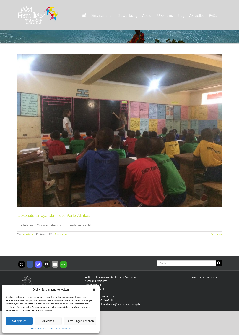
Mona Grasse (27, 234)
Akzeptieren (19, 321)
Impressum (66, 328)
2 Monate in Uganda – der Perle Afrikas (53, 215)
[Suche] (219, 263)
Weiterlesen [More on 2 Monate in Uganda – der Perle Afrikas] (216, 234)
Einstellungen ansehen (80, 321)
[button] (94, 289)
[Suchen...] (186, 263)
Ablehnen (48, 321)
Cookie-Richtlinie (38, 328)
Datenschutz (54, 328)
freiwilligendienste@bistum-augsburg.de (116, 304)
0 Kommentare (62, 234)
